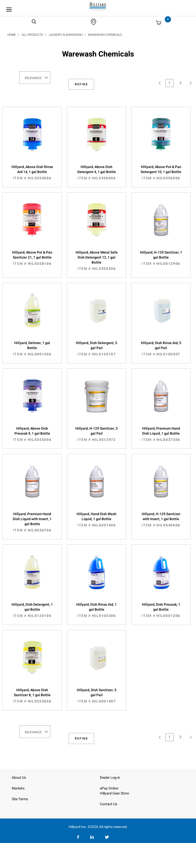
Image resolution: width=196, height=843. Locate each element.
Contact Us (108, 804)
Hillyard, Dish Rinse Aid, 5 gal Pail (161, 348)
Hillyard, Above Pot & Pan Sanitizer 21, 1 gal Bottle (32, 258)
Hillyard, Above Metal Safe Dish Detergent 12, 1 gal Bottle (96, 260)
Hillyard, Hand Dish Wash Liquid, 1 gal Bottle (96, 519)
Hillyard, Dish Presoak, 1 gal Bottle (161, 610)
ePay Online (109, 788)
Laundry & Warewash (66, 35)
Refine (81, 84)
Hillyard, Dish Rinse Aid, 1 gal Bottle (96, 610)
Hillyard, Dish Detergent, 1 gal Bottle (32, 610)
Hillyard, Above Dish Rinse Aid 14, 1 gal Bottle (32, 172)
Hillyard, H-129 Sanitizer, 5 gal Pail (96, 434)
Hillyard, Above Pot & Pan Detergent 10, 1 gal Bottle (161, 172)
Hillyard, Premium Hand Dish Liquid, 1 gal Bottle (161, 434)
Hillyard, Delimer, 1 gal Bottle (32, 348)
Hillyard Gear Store (114, 793)
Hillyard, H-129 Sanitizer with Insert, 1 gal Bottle (161, 519)
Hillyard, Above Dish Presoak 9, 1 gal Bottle (32, 434)
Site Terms (20, 799)
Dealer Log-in (110, 777)
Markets (18, 788)
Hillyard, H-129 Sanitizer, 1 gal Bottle (161, 258)
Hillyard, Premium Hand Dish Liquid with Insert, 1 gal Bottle (32, 522)
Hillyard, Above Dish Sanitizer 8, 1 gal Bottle (32, 695)
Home (12, 35)
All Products (32, 35)
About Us (19, 777)
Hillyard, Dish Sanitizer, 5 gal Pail (96, 695)
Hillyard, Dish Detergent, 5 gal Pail (96, 348)
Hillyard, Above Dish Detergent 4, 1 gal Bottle (96, 172)
